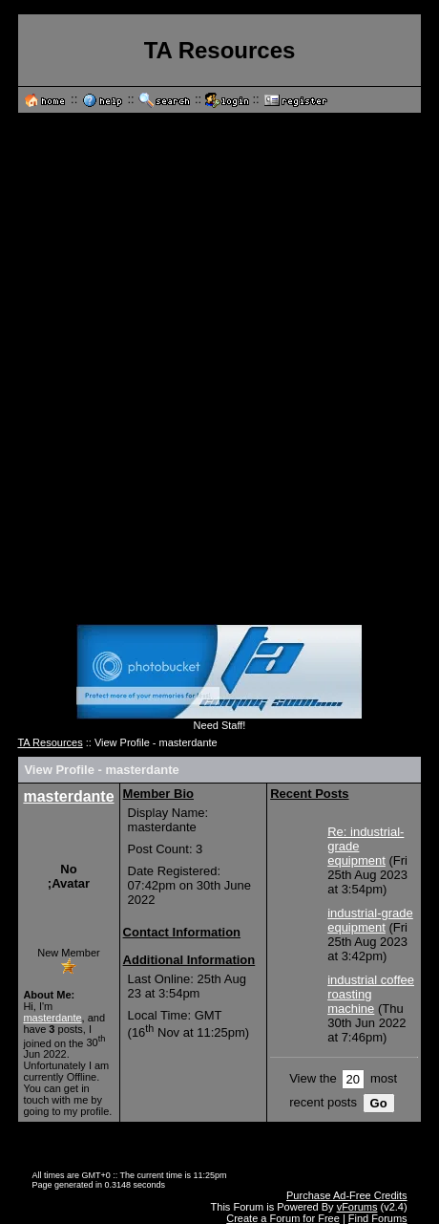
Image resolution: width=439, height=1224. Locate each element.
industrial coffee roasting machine (370, 994)
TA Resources (49, 742)
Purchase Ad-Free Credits (347, 1195)
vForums (357, 1207)
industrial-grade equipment (370, 920)
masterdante (68, 796)
